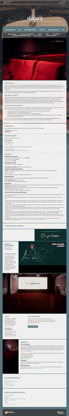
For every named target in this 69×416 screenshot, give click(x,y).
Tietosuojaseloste (51, 35)
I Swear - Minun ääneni (9, 384)
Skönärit (6, 402)
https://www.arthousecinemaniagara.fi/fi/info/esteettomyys (33, 219)
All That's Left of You (9, 394)
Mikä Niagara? (12, 34)
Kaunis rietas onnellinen (9, 400)
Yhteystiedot (62, 3)
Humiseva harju (8, 382)
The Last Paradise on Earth (10, 404)
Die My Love (7, 380)
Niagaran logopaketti (9, 328)
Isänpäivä (7, 397)
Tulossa (42, 30)
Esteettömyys (38, 35)
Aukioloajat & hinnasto (27, 34)
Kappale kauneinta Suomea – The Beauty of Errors (15, 398)
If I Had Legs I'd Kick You (10, 385)
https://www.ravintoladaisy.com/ (22, 150)
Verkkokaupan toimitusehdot (22, 35)
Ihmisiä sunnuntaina (9, 396)
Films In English (53, 30)
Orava (6, 401)
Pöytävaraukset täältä (9, 148)
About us (8, 3)
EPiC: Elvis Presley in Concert (11, 381)
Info (19, 30)
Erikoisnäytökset (30, 30)
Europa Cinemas (24, 351)
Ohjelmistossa (10, 30)
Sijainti (63, 1)
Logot (47, 34)
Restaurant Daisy (34, 366)
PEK (63, 30)
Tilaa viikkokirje (8, 1)
